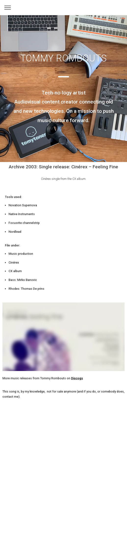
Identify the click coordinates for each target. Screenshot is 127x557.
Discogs (77, 378)
